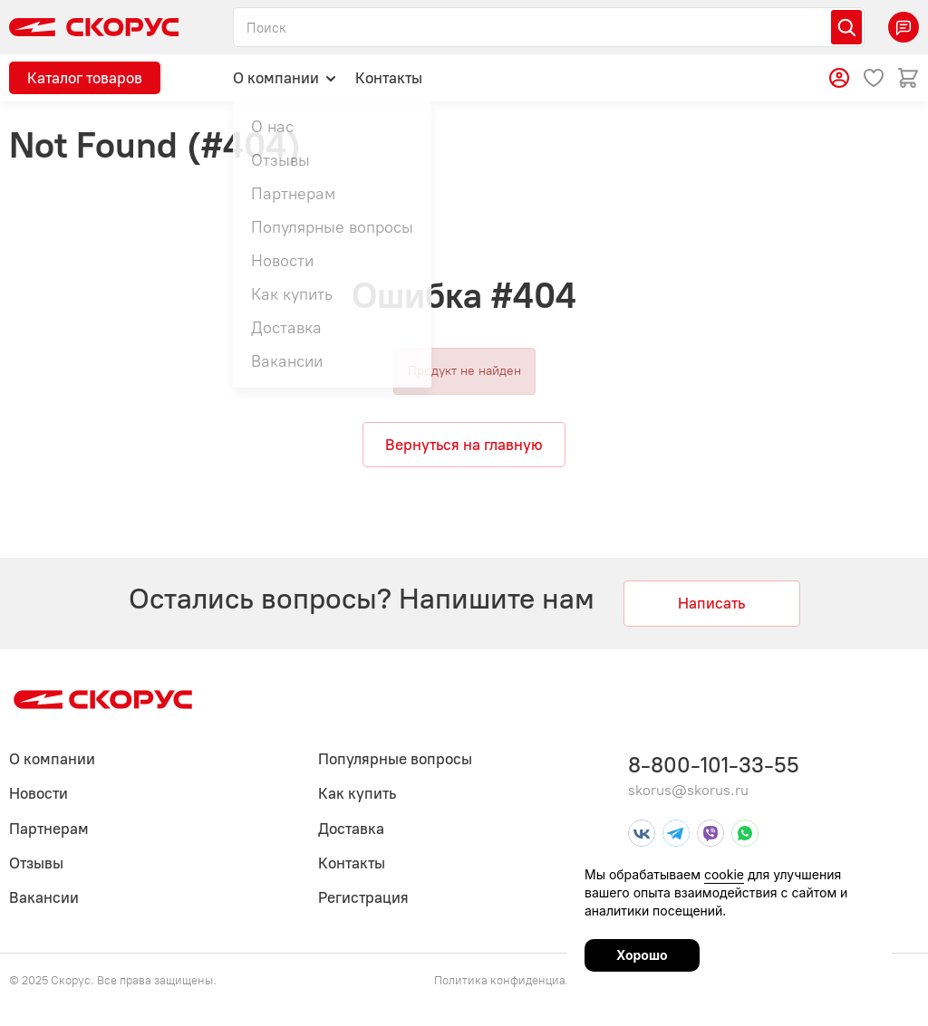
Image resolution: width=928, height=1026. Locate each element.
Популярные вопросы (395, 759)
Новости (38, 793)
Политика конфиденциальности (522, 980)
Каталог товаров (84, 78)
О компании (285, 77)
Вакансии (44, 897)
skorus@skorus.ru (688, 790)
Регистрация (363, 897)
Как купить (357, 793)
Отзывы (36, 863)
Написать (711, 603)
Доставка (351, 829)
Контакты (388, 78)
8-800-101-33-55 (713, 765)
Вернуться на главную (464, 445)
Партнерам (49, 829)
